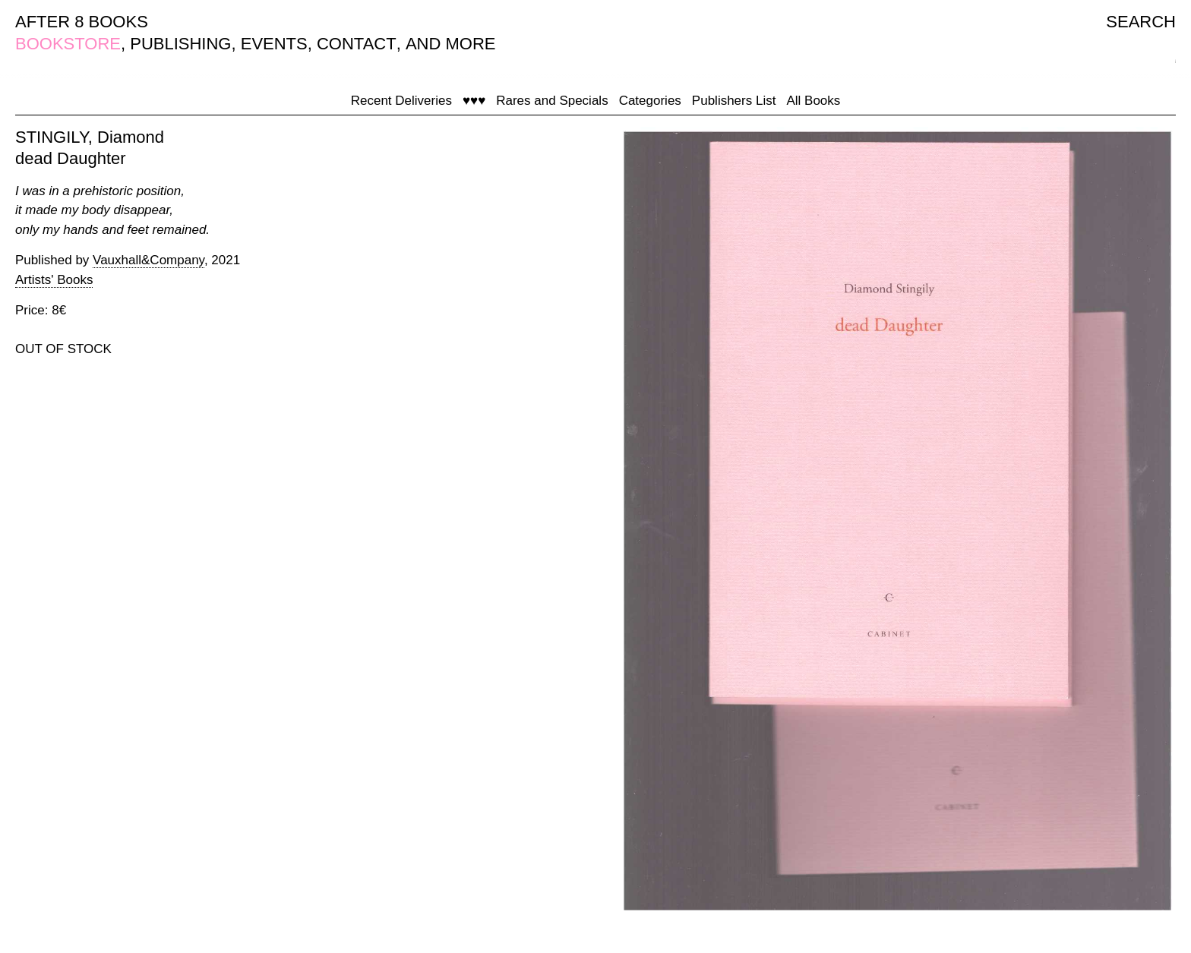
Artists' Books (54, 280)
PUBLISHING (180, 43)
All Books (813, 100)
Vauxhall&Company (148, 260)
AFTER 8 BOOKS (81, 21)
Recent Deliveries (401, 100)
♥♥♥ (474, 100)
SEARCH (1141, 21)
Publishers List (734, 100)
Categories (650, 100)
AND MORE (451, 43)
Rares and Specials (552, 100)
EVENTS (274, 43)
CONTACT (356, 43)
